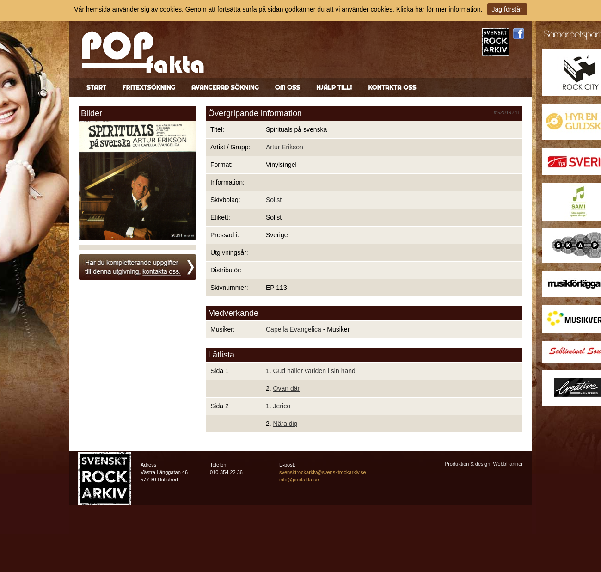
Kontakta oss (392, 87)
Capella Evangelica (293, 329)
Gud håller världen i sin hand (314, 371)
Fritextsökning (149, 87)
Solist (274, 199)
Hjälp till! (334, 87)
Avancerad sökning (225, 87)
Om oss (287, 87)
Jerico (281, 406)
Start (96, 87)
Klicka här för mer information (438, 9)
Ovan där (286, 388)
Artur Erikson (284, 147)
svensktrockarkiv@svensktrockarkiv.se (322, 472)
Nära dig (285, 423)
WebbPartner (508, 464)
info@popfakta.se (299, 479)
